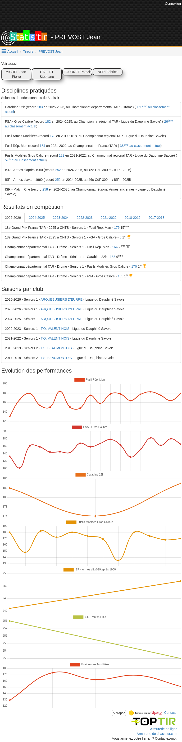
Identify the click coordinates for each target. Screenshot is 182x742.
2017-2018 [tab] (156, 217)
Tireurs (28, 51)
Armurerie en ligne (163, 729)
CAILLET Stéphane (47, 74)
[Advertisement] (94, 17)
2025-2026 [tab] (13, 217)
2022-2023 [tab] (85, 217)
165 (120, 276)
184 (42, 146)
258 (45, 189)
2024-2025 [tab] (37, 217)
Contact (170, 712)
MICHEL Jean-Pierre (16, 74)
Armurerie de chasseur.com (157, 734)
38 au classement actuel (139, 146)
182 (48, 121)
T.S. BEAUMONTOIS (56, 348)
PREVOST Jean (51, 51)
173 (52, 136)
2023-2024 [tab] (61, 217)
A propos (119, 713)
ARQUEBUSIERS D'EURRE (61, 299)
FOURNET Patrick (77, 72)
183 (40, 107)
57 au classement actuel (25, 160)
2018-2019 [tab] (133, 217)
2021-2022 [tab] (109, 217)
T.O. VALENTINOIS (55, 329)
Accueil (12, 51)
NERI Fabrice (108, 72)
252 (58, 170)
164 (115, 247)
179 (116, 227)
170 (134, 266)
